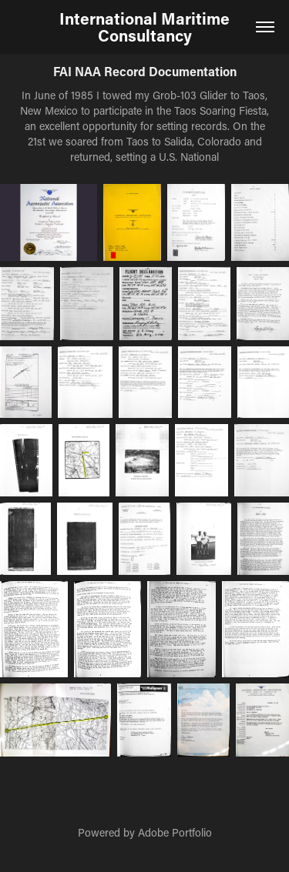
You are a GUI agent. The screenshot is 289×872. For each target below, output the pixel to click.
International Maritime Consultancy (146, 27)
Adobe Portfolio (175, 832)
